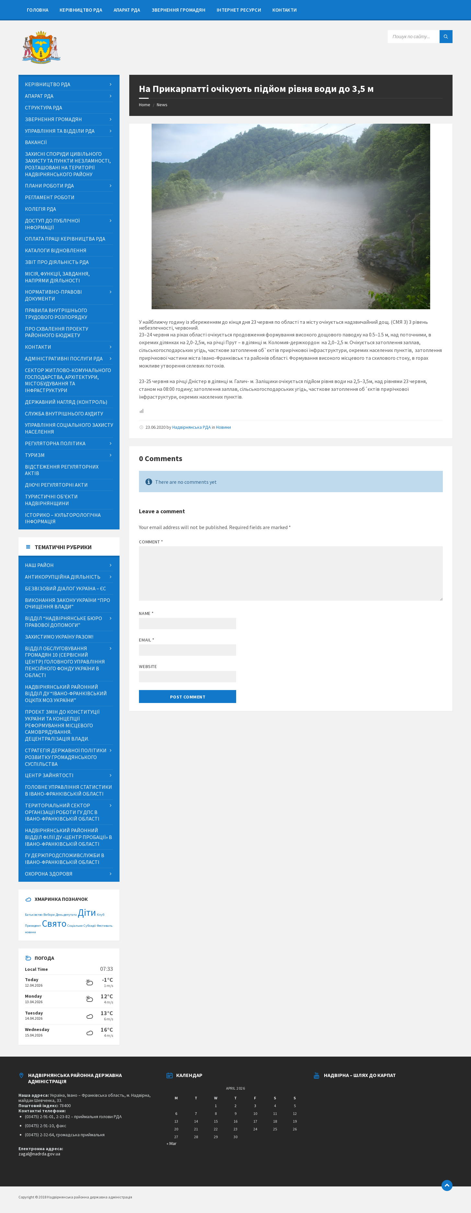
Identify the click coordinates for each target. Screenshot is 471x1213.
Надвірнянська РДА (191, 427)
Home (144, 105)
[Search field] (420, 36)
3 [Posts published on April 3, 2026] (255, 1105)
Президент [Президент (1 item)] (33, 926)
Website (148, 666)
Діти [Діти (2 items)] (87, 912)
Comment (151, 542)
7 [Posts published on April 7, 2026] (196, 1113)
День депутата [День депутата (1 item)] (66, 915)
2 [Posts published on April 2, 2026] (235, 1105)
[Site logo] (41, 62)
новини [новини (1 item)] (30, 932)
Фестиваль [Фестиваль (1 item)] (104, 926)
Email (146, 640)
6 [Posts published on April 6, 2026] (176, 1113)
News (162, 105)
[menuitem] (37, 9)
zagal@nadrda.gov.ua (39, 1154)
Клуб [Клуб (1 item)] (100, 915)
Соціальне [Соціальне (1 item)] (75, 926)
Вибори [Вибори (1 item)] (49, 915)
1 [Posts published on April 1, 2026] (216, 1105)
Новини (223, 427)
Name (146, 613)
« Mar (172, 1143)
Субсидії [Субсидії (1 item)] (90, 926)
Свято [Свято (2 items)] (54, 923)
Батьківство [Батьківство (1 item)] (33, 915)
